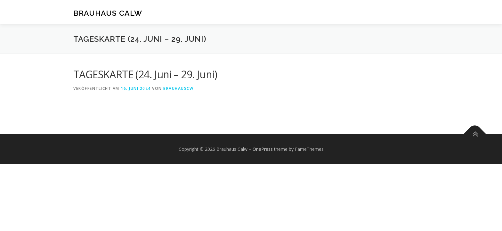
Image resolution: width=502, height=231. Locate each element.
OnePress (263, 149)
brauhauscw (178, 88)
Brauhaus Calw (107, 13)
